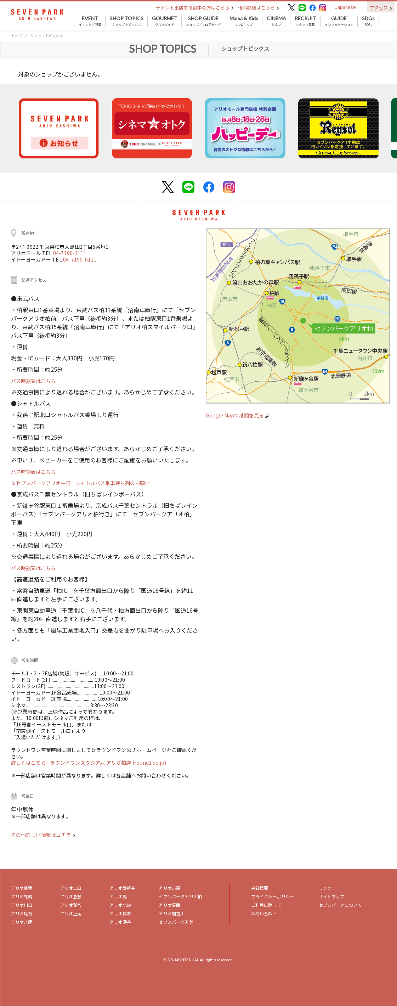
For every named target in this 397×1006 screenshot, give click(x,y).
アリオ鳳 (118, 896)
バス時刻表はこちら (33, 380)
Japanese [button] (345, 7)
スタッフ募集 (305, 21)
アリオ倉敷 (71, 896)
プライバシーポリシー (272, 896)
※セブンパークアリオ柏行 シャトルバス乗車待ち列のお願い (80, 483)
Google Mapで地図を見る (237, 415)
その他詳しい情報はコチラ (43, 834)
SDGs (368, 21)
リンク (325, 888)
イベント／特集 (90, 21)
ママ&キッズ (243, 21)
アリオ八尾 (22, 922)
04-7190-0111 (79, 259)
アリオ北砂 (120, 905)
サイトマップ (332, 896)
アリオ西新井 (122, 888)
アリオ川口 (22, 905)
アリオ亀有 (22, 913)
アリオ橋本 (120, 913)
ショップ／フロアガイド (203, 21)
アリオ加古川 (172, 913)
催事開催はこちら (258, 7)
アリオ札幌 (22, 896)
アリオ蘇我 (22, 888)
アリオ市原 (169, 888)
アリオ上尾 (71, 913)
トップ (16, 35)
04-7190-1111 (69, 253)
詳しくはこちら (29, 762)
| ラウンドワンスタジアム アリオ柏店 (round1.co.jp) (106, 762)
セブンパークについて (340, 905)
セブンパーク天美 (176, 922)
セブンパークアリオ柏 (180, 896)
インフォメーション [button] (339, 21)
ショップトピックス (126, 21)
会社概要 (259, 888)
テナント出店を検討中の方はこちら (195, 7)
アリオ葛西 (169, 905)
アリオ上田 (71, 888)
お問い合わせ (264, 913)
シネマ (276, 21)
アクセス (381, 7)
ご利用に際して (266, 905)
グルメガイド (164, 21)
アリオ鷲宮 (71, 905)
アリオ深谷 (120, 922)
